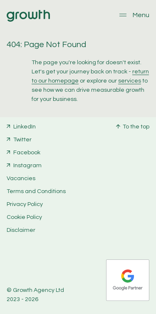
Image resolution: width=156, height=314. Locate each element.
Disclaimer (21, 230)
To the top (136, 127)
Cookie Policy (24, 217)
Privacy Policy (25, 204)
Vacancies (21, 178)
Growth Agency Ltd (38, 290)
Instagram (27, 165)
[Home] (28, 20)
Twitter (22, 140)
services (129, 81)
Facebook (26, 153)
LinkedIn (24, 127)
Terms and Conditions (36, 191)
